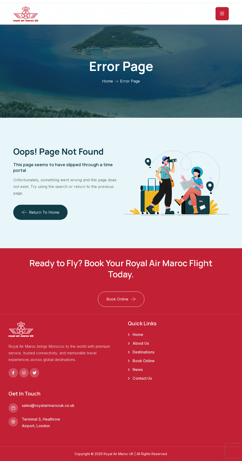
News (138, 369)
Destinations (143, 352)
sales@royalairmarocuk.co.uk (48, 405)
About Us (141, 343)
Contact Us (142, 378)
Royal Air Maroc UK (119, 454)
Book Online (117, 299)
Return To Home (40, 212)
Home (107, 81)
